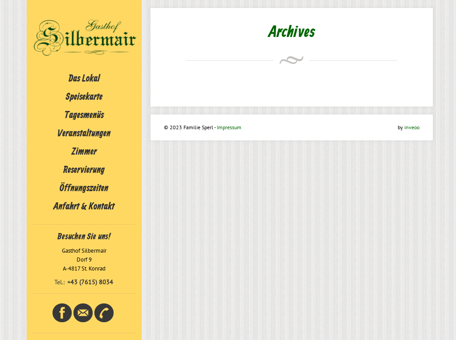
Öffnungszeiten (84, 188)
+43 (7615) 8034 (90, 282)
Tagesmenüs (84, 115)
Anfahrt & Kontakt (83, 207)
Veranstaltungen (83, 133)
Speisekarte (83, 97)
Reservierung (84, 170)
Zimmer (84, 152)
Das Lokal (84, 79)
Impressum (229, 127)
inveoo (411, 127)
